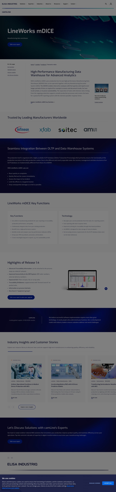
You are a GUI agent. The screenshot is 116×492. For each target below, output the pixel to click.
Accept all (108, 483)
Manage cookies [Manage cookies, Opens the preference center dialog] (94, 483)
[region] (58, 483)
